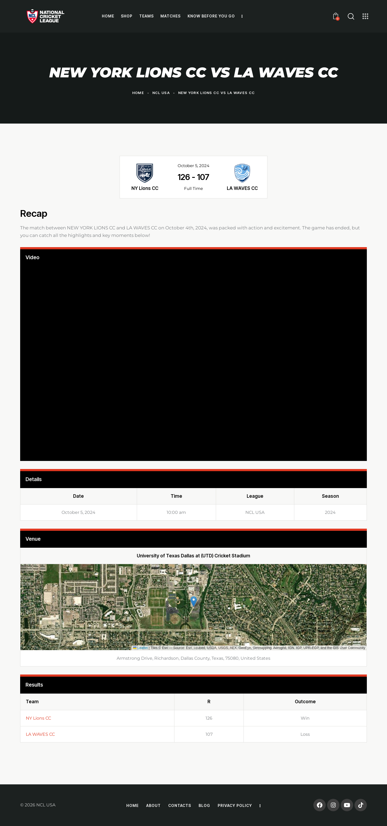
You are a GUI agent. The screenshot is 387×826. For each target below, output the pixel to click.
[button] (193, 601)
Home (138, 93)
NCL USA (161, 93)
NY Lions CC (38, 718)
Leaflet (140, 648)
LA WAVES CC (40, 734)
